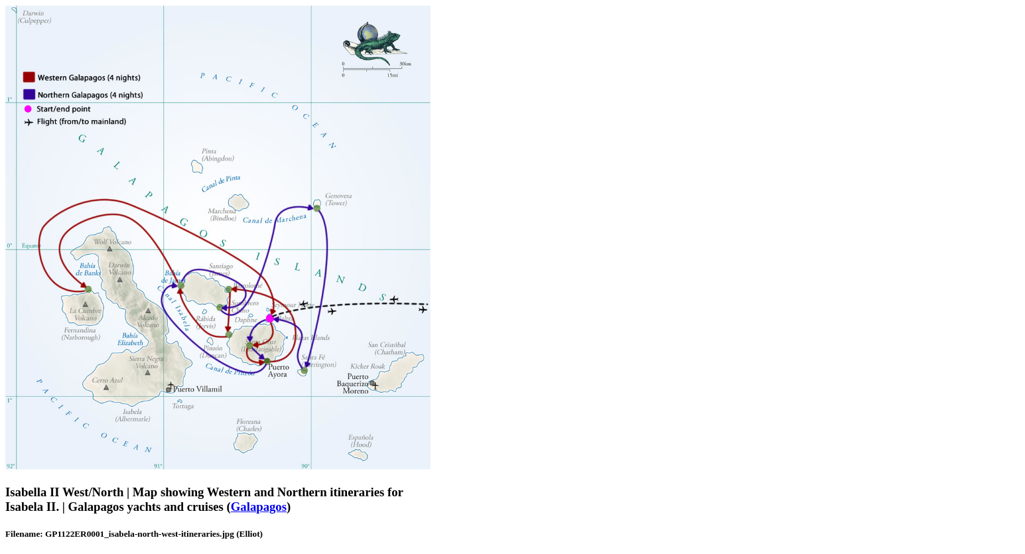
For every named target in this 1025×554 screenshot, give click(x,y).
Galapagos (259, 507)
